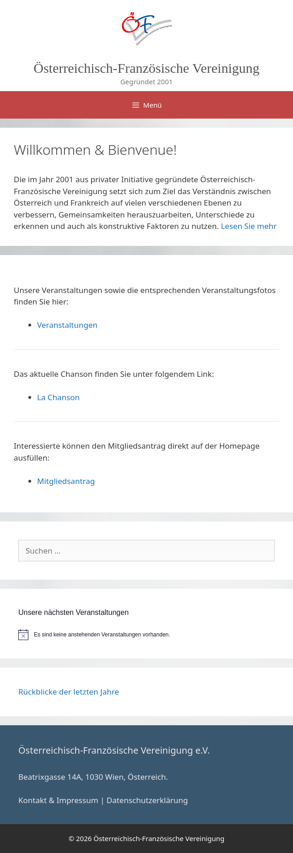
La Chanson (58, 397)
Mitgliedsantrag (66, 481)
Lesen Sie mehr (249, 226)
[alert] (146, 634)
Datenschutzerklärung (147, 800)
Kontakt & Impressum (58, 800)
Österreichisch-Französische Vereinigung (146, 68)
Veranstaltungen (67, 325)
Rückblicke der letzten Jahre (68, 691)
